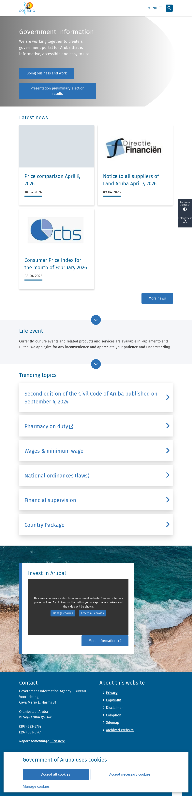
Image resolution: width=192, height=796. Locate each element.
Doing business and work (46, 73)
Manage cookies (36, 786)
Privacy (112, 693)
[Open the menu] (155, 8)
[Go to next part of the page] (96, 320)
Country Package (44, 525)
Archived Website (120, 730)
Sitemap (112, 722)
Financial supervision (50, 500)
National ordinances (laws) (56, 476)
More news (157, 298)
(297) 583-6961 (30, 732)
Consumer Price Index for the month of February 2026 (55, 264)
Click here (57, 741)
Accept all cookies (55, 774)
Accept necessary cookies (129, 774)
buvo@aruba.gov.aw (35, 717)
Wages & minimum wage (53, 451)
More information (105, 641)
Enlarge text (185, 220)
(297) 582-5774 (30, 726)
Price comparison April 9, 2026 (52, 180)
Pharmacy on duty (49, 426)
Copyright (113, 700)
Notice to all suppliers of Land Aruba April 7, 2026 (131, 180)
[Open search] (169, 8)
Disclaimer (114, 708)
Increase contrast (185, 206)
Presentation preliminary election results (57, 91)
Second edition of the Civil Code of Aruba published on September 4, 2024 (90, 398)
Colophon (113, 715)
